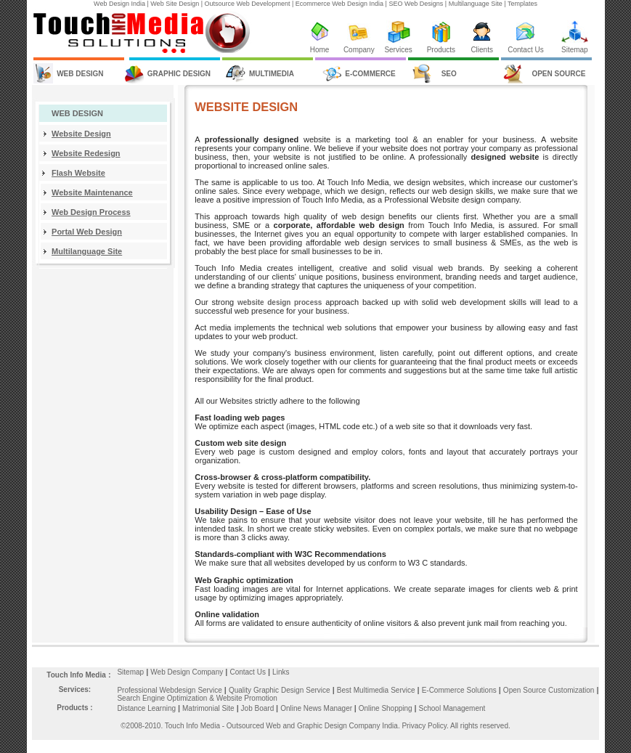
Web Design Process (91, 212)
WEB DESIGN (80, 74)
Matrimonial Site (208, 708)
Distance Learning (146, 708)
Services (398, 50)
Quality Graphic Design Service (281, 690)
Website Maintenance (92, 192)
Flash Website (78, 172)
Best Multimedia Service (377, 690)
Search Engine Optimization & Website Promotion (197, 698)
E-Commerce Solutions (460, 690)
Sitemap (574, 50)
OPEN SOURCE (558, 74)
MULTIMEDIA (271, 74)
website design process (279, 302)
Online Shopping (389, 708)
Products (441, 50)
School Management (452, 708)
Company (359, 50)
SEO (449, 74)
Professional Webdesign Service (170, 690)
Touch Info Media (75, 675)
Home (320, 50)
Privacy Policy (424, 726)
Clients (482, 50)
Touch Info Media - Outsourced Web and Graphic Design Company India (281, 726)
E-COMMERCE (370, 74)
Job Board (258, 708)
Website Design (81, 133)
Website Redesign (86, 153)
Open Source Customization (550, 690)
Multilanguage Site (87, 251)
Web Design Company (186, 672)
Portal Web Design (87, 231)
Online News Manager (317, 708)
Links (280, 672)
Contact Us (525, 50)
